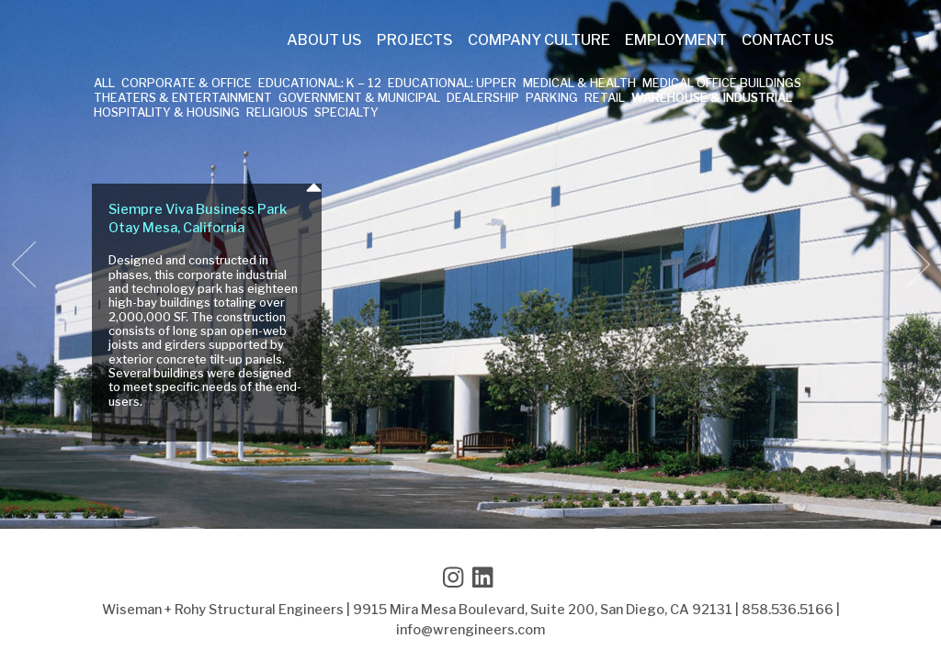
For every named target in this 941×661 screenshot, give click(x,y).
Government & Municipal (359, 99)
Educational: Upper (452, 84)
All (104, 84)
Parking (552, 99)
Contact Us (788, 40)
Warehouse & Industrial (711, 99)
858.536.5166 (787, 609)
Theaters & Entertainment (183, 99)
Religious (277, 113)
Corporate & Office (186, 84)
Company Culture (539, 40)
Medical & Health (579, 84)
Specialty (346, 113)
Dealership (483, 99)
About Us (324, 40)
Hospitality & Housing (167, 113)
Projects (415, 40)
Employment (676, 40)
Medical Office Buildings (721, 84)
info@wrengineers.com (470, 630)
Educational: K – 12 (319, 84)
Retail (604, 99)
